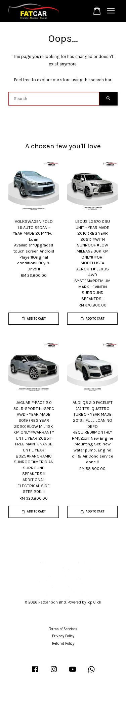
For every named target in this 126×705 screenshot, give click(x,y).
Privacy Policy (63, 636)
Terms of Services (63, 629)
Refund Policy (63, 643)
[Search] (53, 99)
